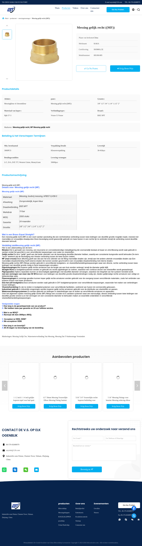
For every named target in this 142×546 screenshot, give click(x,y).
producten (13, 18)
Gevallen (97, 508)
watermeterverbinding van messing (41, 336)
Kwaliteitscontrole (81, 517)
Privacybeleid (28, 543)
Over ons (84, 8)
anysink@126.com (13, 450)
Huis (6, 18)
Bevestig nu (87, 469)
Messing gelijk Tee (19, 336)
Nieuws (96, 513)
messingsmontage (24, 18)
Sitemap (78, 521)
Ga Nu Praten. (118, 9)
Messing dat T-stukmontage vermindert (70, 336)
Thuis (57, 8)
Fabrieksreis (79, 513)
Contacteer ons (94, 9)
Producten (66, 8)
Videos (75, 8)
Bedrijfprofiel (79, 508)
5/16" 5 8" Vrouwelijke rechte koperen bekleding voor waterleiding (87, 400)
